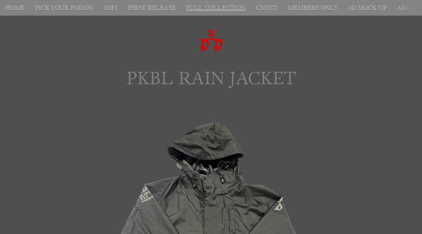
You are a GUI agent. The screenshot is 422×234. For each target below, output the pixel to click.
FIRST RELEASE (152, 8)
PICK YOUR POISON (64, 8)
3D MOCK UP (367, 8)
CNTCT (266, 8)
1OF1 (111, 8)
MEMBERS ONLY (313, 8)
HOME (15, 8)
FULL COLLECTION (216, 8)
